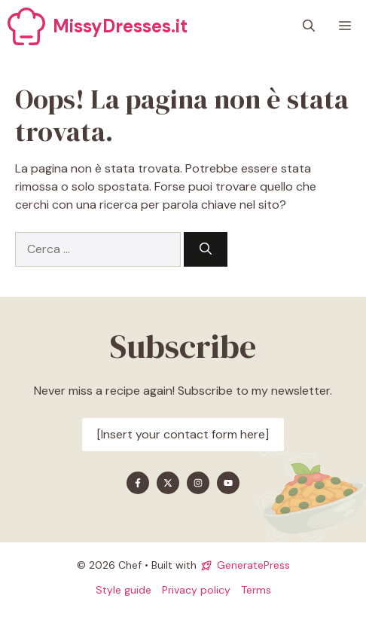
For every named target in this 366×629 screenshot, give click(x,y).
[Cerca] (205, 249)
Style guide (123, 590)
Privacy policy (196, 590)
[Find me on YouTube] (228, 483)
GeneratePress (253, 565)
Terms (256, 590)
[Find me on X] (168, 483)
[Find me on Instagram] (198, 483)
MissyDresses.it (120, 26)
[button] (309, 26)
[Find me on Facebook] (138, 483)
